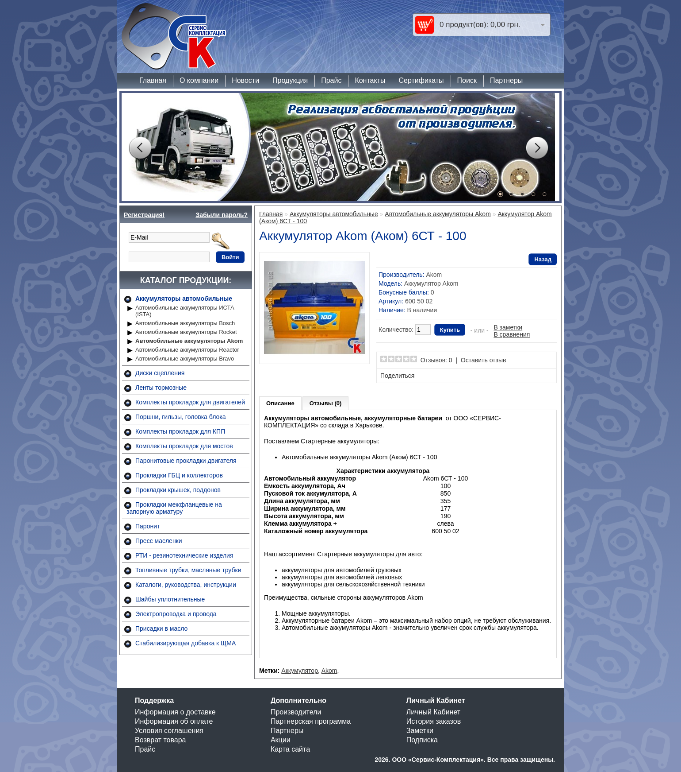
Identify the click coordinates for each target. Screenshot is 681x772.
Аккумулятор (299, 670)
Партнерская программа (311, 721)
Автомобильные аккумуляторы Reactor (187, 349)
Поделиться (397, 375)
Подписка (422, 740)
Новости (245, 80)
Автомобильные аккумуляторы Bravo (184, 358)
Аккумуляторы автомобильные (183, 298)
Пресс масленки (158, 540)
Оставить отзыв (483, 360)
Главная (152, 80)
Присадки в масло (161, 628)
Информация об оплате (174, 721)
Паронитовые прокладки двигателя (186, 460)
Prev (139, 147)
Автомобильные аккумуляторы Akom (189, 341)
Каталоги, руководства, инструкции (185, 584)
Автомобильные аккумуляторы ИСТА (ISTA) (184, 311)
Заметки (419, 730)
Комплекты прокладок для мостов (184, 446)
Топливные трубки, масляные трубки (188, 570)
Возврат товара (160, 740)
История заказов (433, 721)
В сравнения (512, 334)
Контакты (370, 80)
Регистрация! (144, 214)
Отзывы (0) (326, 403)
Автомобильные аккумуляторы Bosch (185, 323)
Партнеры (506, 80)
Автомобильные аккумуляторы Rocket (186, 332)
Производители (296, 712)
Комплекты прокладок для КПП (180, 431)
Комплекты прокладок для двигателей (190, 402)
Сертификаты (421, 80)
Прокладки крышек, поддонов (178, 489)
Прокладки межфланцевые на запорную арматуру (174, 508)
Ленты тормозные (161, 387)
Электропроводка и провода (176, 613)
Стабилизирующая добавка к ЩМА (185, 643)
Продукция (290, 80)
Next (536, 147)
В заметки (508, 327)
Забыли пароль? (221, 214)
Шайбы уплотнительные (170, 599)
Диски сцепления (159, 372)
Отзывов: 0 (436, 360)
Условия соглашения (169, 730)
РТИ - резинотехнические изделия (184, 555)
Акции (281, 740)
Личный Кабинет (433, 712)
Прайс (331, 80)
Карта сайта (290, 749)
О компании (199, 80)
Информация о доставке (175, 712)
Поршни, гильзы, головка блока (180, 416)
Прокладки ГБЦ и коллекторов (179, 475)
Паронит (147, 526)
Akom (434, 274)
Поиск (467, 80)
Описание (280, 403)
